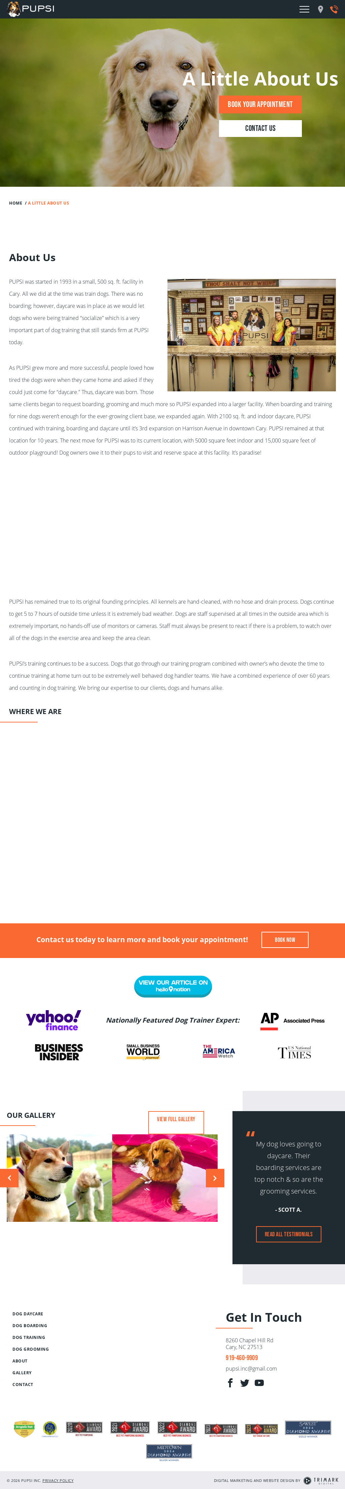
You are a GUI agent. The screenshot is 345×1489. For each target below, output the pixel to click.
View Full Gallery (176, 1119)
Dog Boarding (29, 1325)
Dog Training (28, 1337)
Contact (22, 1384)
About (20, 1360)
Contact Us (260, 128)
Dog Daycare (27, 1313)
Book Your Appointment (260, 104)
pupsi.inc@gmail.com (251, 1368)
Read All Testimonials (289, 1234)
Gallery (22, 1372)
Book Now (285, 939)
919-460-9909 (241, 1357)
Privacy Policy (57, 1456)
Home (15, 203)
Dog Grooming (30, 1349)
